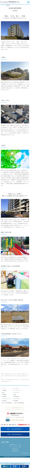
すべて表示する (25, 453)
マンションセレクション (15, 447)
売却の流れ (15, 449)
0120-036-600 (16, 420)
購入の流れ (15, 451)
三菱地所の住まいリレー (15, 444)
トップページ (2, 5)
